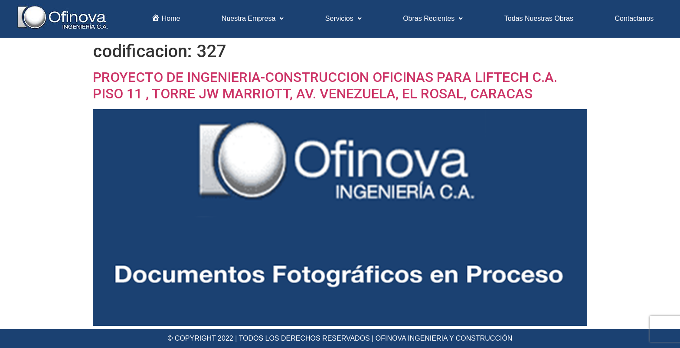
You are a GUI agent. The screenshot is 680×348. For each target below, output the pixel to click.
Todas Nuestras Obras (538, 18)
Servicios (343, 18)
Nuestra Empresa (253, 18)
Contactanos (634, 18)
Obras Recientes (433, 18)
